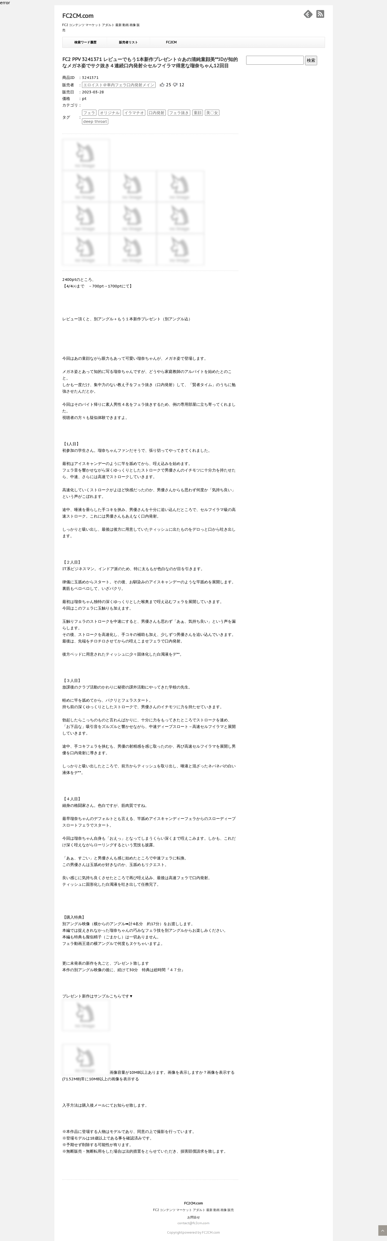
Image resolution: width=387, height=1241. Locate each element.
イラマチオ (134, 112)
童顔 (198, 112)
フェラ (89, 112)
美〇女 (212, 112)
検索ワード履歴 (85, 42)
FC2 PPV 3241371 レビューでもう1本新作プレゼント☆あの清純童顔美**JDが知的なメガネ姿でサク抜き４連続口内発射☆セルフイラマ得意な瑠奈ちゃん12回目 (150, 62)
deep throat (95, 121)
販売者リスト (128, 42)
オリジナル (110, 112)
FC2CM (171, 42)
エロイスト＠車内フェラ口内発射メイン (118, 84)
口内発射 (156, 112)
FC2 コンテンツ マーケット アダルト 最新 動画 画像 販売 (193, 1210)
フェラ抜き (179, 112)
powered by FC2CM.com (201, 1232)
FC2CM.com (78, 15)
